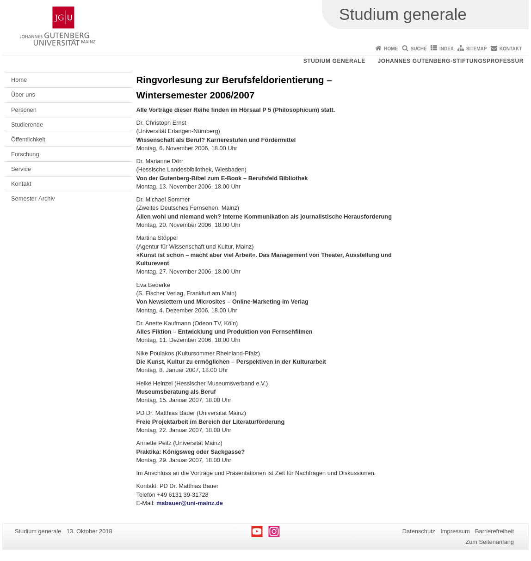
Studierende (27, 124)
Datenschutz (418, 531)
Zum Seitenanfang (489, 541)
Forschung (25, 154)
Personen (24, 109)
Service (21, 168)
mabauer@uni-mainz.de (189, 503)
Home (391, 48)
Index (446, 48)
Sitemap (476, 48)
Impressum (454, 531)
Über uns (23, 94)
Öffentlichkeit (28, 139)
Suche (419, 48)
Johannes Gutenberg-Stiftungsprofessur (450, 61)
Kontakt (511, 48)
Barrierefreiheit (494, 531)
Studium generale (334, 61)
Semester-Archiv (33, 198)
